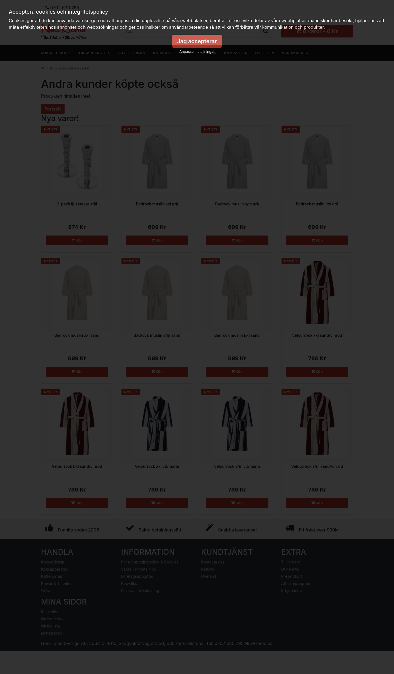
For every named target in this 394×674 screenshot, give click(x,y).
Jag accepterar (197, 41)
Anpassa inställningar (197, 52)
